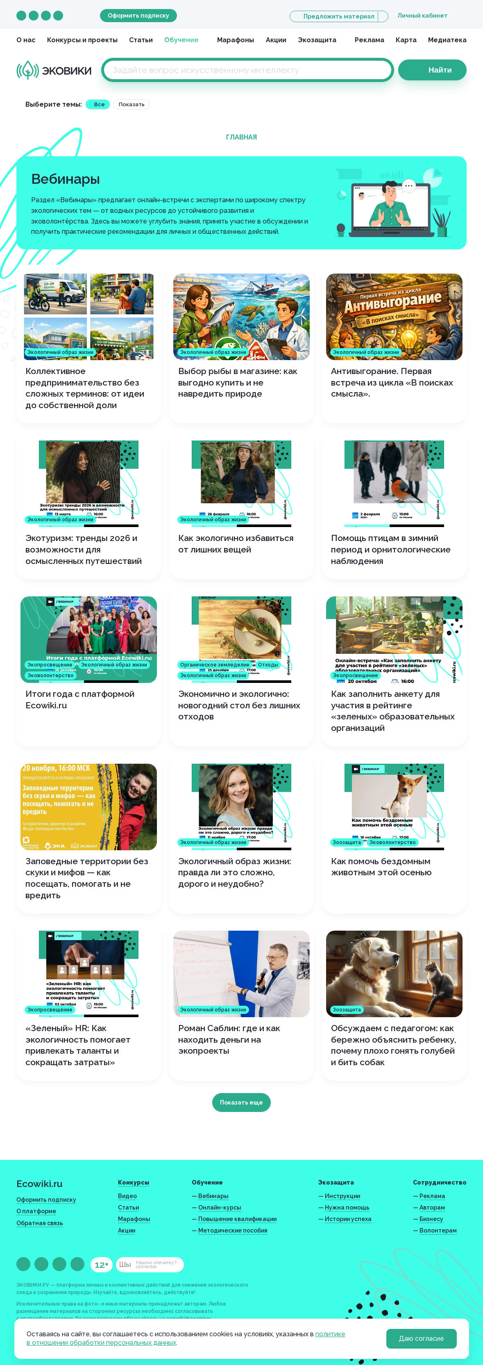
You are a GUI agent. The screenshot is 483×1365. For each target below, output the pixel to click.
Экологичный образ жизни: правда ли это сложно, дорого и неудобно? (234, 872)
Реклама (369, 40)
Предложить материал (339, 16)
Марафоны (235, 40)
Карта (406, 40)
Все (99, 104)
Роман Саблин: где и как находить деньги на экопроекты (229, 1039)
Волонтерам (438, 1230)
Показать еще (241, 1102)
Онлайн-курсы (219, 1207)
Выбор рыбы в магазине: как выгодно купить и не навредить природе (237, 382)
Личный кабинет (422, 15)
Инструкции (342, 1196)
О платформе (36, 1211)
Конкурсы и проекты (82, 40)
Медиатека (447, 40)
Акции (276, 40)
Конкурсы (133, 1182)
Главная (241, 137)
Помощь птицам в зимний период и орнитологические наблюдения (391, 549)
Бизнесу (431, 1219)
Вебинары (213, 1196)
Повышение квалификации (237, 1219)
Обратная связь (39, 1223)
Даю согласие (421, 1338)
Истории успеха (348, 1219)
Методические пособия (233, 1230)
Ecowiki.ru (39, 1183)
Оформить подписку (138, 15)
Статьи (141, 40)
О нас (26, 40)
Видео (127, 1196)
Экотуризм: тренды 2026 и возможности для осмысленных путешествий (83, 549)
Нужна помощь (347, 1207)
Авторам (432, 1207)
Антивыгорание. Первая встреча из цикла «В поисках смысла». (392, 382)
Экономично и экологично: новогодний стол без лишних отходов (239, 705)
